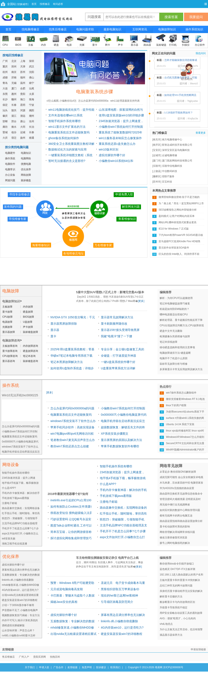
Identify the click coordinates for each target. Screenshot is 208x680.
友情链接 (72, 667)
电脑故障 (10, 291)
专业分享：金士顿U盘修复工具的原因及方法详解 (122, 350)
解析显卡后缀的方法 (171, 596)
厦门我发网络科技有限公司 (177, 160)
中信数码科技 (169, 171)
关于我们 (30, 667)
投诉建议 (101, 667)
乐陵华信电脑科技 (172, 165)
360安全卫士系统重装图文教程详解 (71, 143)
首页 (34, 4)
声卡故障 (28, 326)
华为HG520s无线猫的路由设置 (177, 488)
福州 (22, 77)
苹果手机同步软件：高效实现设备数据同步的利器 (72, 428)
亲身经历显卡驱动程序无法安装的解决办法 (181, 592)
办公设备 (10, 174)
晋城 (5, 132)
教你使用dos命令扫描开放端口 (177, 563)
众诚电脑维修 (169, 155)
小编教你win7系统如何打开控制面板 (121, 127)
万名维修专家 (103, 245)
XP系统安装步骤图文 (114, 433)
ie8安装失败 (8, 538)
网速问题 (10, 180)
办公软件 (200, 44)
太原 (31, 94)
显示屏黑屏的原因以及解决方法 (121, 440)
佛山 (31, 77)
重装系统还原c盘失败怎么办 (117, 143)
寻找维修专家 (17, 218)
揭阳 (31, 110)
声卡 (120, 44)
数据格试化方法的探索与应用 (67, 149)
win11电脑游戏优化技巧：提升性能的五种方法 (71, 110)
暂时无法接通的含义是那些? (66, 161)
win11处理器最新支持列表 (125, 100)
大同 (22, 126)
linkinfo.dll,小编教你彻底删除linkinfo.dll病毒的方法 (119, 622)
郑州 (13, 66)
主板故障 (7, 306)
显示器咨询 (8, 361)
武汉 (31, 66)
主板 (30, 44)
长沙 (5, 99)
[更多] (141, 301)
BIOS (18, 44)
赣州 (13, 99)
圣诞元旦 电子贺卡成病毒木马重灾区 (123, 583)
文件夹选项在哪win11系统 (65, 115)
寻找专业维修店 (19, 194)
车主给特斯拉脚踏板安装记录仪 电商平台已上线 (107, 557)
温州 (22, 83)
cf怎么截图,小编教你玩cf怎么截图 (61, 102)
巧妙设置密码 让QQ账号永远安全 (72, 519)
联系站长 (187, 79)
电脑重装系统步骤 (94, 91)
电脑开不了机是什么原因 (173, 358)
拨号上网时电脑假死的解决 (175, 543)
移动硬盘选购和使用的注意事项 (177, 347)
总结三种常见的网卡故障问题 (176, 585)
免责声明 (87, 667)
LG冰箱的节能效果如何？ (178, 114)
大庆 (5, 137)
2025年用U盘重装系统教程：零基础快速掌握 (72, 350)
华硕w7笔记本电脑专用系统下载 (71, 355)
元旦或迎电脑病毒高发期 (66, 589)
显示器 (134, 44)
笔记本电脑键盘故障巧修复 (175, 303)
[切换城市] (22, 4)
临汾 (13, 132)
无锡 (13, 83)
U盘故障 (27, 321)
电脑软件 (10, 164)
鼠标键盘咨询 (30, 361)
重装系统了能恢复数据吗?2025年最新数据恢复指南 (120, 133)
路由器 (147, 44)
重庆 (5, 66)
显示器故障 (8, 332)
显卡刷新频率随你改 (114, 323)
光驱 (81, 44)
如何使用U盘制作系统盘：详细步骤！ (72, 369)
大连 (5, 88)
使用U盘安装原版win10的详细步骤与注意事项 (121, 116)
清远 (22, 115)
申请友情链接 (198, 649)
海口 (22, 99)
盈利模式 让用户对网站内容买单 (177, 216)
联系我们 (115, 667)
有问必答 (58, 4)
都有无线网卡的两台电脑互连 (176, 515)
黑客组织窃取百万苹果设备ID (120, 589)
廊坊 (5, 126)
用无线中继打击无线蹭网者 (175, 504)
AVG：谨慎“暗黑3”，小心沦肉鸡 (178, 618)
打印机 (173, 44)
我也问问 (201, 53)
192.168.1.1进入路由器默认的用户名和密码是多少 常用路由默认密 (181, 575)
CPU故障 (7, 316)
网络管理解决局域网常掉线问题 (177, 532)
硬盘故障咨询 (30, 350)
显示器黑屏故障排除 (63, 323)
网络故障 (26, 174)
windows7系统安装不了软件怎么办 (73, 421)
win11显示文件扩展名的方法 (67, 126)
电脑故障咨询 (11, 340)
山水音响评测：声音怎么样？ (18, 630)
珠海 (31, 99)
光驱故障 (7, 326)
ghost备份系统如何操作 (63, 138)
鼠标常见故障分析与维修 (173, 363)
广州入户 (24, 656)
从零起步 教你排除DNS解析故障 (178, 471)
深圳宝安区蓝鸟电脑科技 (176, 150)
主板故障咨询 (9, 345)
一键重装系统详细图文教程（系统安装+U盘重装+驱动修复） (70, 155)
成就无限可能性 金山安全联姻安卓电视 (181, 477)
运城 (22, 132)
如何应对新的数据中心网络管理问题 (180, 510)
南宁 (31, 83)
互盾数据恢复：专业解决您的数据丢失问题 (72, 622)
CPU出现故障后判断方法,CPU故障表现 (182, 325)
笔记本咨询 (29, 356)
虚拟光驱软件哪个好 (112, 155)
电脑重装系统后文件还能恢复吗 (69, 132)
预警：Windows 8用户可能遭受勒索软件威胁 (72, 583)
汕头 (5, 110)
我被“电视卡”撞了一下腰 (116, 336)
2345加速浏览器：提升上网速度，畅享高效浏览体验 (121, 121)
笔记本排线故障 (168, 341)
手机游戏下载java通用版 (15, 498)
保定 (5, 104)
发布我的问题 (13, 206)
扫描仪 (186, 44)
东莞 (5, 94)
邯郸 (5, 121)
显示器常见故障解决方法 (117, 317)
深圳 (31, 61)
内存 (43, 44)
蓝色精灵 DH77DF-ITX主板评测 (177, 569)
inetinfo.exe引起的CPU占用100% (72, 500)
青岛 (5, 83)
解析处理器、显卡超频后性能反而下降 (181, 319)
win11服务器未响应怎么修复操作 (120, 138)
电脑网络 (26, 158)
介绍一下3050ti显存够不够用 (18, 605)
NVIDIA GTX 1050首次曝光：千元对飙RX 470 (72, 318)
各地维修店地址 (73, 253)
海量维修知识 (41, 245)
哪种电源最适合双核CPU (174, 314)
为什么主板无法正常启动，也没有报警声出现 (181, 630)
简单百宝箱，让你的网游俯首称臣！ (73, 532)
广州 (5, 61)
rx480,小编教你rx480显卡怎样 (18, 635)
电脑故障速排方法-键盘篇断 (175, 352)
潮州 (31, 115)
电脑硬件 (10, 153)
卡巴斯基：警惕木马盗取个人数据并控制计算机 (72, 596)
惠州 (13, 94)
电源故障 (7, 321)
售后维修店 (8, 656)
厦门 (13, 88)
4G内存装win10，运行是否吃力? (20, 590)
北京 (13, 61)
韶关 (13, 110)
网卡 (107, 44)
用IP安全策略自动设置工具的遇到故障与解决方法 (181, 613)
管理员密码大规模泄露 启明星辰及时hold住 (180, 500)
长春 (13, 104)
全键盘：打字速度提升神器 (118, 355)
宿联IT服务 (168, 176)
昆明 (22, 104)
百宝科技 (167, 181)
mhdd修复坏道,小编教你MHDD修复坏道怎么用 (72, 628)
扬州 (22, 137)
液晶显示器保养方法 (171, 634)
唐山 (22, 121)
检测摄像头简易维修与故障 (175, 336)
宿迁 (13, 137)
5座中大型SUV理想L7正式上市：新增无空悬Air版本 (110, 292)
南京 (13, 72)
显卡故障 (7, 311)
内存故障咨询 (30, 345)
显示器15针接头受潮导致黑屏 (120, 330)
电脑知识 (26, 153)
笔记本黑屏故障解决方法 (66, 362)
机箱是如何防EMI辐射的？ (174, 309)
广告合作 (58, 667)
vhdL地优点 (166, 623)
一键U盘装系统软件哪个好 (118, 362)
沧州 (31, 121)
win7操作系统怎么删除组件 (181, 392)
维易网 (158, 667)
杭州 (5, 72)
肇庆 (5, 115)
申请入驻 (44, 667)
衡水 (13, 126)
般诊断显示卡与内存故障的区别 (177, 602)
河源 (22, 110)
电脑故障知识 (11, 301)
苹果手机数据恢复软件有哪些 (120, 446)
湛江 (13, 115)
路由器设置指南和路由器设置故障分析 (181, 521)
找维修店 (45, 4)
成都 (5, 77)
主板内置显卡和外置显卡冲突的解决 (180, 580)
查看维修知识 (127, 218)
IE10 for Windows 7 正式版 (174, 228)
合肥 (22, 88)
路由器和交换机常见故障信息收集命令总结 (181, 494)
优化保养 (26, 169)
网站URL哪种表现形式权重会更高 (177, 222)
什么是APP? (9, 487)
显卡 (94, 44)
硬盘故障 (28, 311)
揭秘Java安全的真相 (63, 601)
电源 (69, 44)
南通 (31, 137)
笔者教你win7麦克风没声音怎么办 (72, 440)
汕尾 (31, 88)
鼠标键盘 (161, 44)
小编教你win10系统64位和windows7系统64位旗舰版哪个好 (120, 161)
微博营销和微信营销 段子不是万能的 (179, 197)
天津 (22, 66)
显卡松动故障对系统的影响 (175, 526)
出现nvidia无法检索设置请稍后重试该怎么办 (73, 634)
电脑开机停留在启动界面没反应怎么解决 (123, 421)
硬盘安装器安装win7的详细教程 (19, 600)
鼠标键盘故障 (30, 332)
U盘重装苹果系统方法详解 (118, 368)
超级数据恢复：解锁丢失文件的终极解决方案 (123, 428)
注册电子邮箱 (9, 503)
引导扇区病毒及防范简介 (117, 601)
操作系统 (10, 158)
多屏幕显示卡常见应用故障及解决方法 (181, 369)
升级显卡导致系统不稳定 (173, 607)
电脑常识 (10, 169)
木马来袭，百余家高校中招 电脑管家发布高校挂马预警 (181, 483)
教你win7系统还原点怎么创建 (69, 446)
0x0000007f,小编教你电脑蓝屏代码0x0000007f (123, 415)
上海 (22, 61)
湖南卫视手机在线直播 (14, 543)
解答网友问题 (131, 206)
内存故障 (28, 306)
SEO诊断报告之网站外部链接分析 (178, 209)
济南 (13, 77)
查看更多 (201, 132)
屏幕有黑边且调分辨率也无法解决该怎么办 (123, 615)
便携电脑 (26, 164)
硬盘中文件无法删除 (171, 330)
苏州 (22, 72)
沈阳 (31, 72)
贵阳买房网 (39, 656)
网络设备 (10, 464)
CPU (5, 44)
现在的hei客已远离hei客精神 (119, 595)
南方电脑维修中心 (172, 139)
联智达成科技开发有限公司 (177, 144)
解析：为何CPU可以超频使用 (176, 298)
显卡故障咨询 (9, 350)
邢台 (13, 121)
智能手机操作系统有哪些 (64, 121)
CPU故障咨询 (10, 356)
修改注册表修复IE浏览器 (173, 537)
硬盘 (56, 44)
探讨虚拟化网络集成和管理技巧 (71, 538)
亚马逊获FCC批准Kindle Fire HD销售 (179, 241)
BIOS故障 (28, 316)
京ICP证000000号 (173, 667)
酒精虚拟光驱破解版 (13, 625)
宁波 (31, 104)
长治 (31, 126)
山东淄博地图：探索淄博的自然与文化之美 (121, 110)
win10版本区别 (108, 149)
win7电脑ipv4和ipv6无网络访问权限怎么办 (72, 434)
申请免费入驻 (124, 194)
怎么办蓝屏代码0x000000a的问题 (93, 102)
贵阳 (22, 94)
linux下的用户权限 (176, 405)
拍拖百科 (55, 656)
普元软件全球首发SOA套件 (174, 247)
